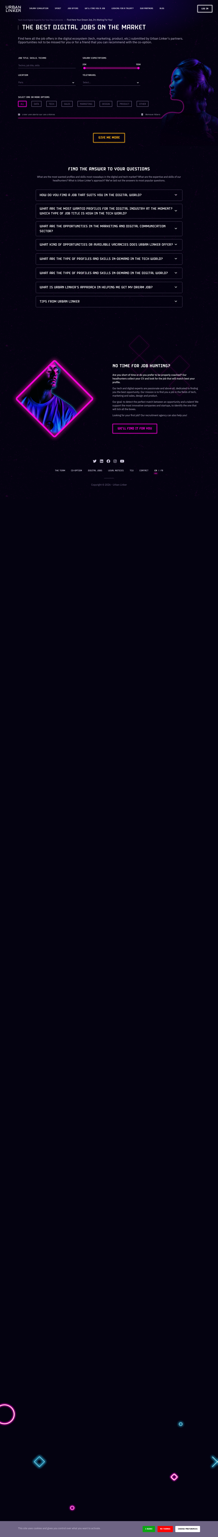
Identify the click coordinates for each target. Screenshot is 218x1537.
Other (142, 104)
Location (23, 75)
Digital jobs (95, 470)
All (22, 104)
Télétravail (89, 75)
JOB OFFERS (73, 8)
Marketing (86, 104)
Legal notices (116, 470)
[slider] (84, 68)
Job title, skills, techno (32, 58)
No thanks (165, 1529)
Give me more (109, 138)
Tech (51, 104)
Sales (67, 104)
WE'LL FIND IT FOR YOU (136, 429)
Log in (204, 8)
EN (155, 470)
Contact (143, 470)
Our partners (146, 8)
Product (124, 104)
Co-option (76, 470)
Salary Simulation (38, 8)
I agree (148, 1529)
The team (60, 470)
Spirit (58, 8)
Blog (162, 8)
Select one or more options (34, 97)
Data (36, 104)
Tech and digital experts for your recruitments (41, 20)
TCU (132, 470)
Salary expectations (94, 58)
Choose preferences (187, 1529)
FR (161, 470)
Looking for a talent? (122, 8)
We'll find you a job (95, 8)
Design (106, 104)
